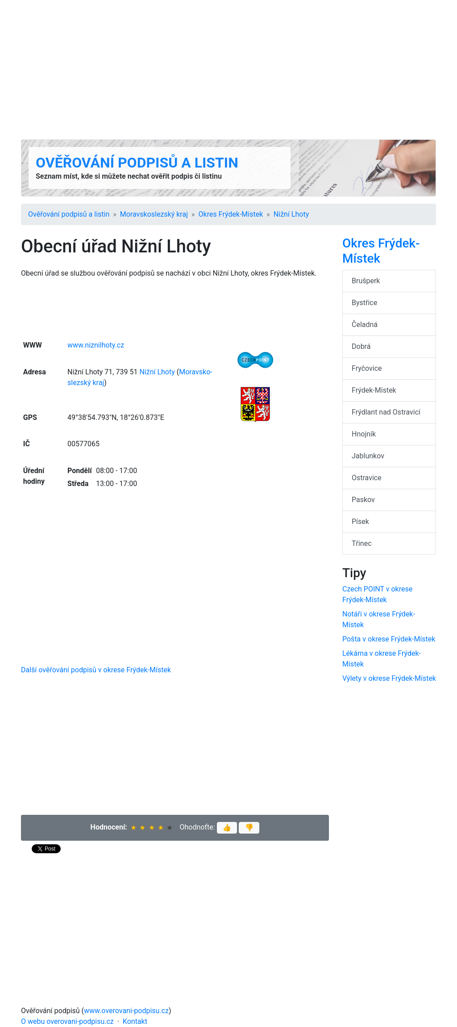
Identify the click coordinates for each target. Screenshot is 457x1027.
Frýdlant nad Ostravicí (386, 412)
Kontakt (135, 1021)
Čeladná (365, 324)
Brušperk (366, 281)
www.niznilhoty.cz (95, 345)
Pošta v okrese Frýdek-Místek (388, 639)
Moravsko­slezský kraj (154, 214)
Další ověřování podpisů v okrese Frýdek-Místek (96, 670)
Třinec (362, 543)
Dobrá (361, 346)
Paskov (363, 499)
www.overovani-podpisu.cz (126, 1010)
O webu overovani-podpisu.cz (67, 1021)
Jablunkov (368, 456)
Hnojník (364, 434)
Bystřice (364, 302)
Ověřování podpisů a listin (137, 162)
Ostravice (367, 478)
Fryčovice (367, 368)
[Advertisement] (228, 69)
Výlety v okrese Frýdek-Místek (389, 678)
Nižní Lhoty (291, 214)
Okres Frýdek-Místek (231, 214)
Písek (360, 521)
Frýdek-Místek (374, 390)
